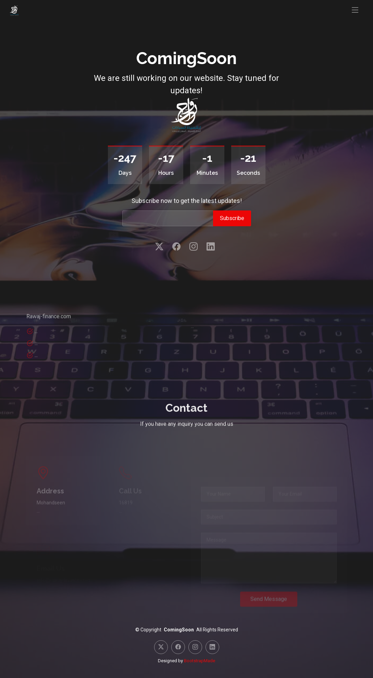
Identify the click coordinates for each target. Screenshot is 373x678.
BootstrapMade (199, 660)
